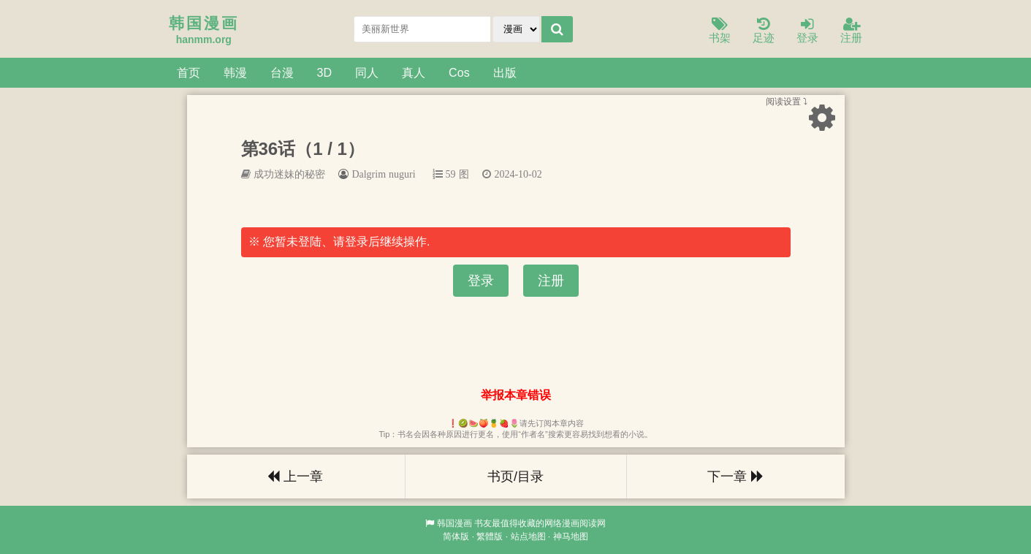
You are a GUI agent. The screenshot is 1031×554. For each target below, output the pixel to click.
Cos (459, 72)
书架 (720, 31)
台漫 (282, 72)
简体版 (456, 536)
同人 (366, 72)
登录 (807, 31)
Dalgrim (368, 174)
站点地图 (528, 536)
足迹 (764, 31)
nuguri (402, 174)
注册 (851, 31)
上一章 (295, 476)
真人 (413, 72)
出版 (505, 72)
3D (324, 72)
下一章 (735, 476)
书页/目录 (515, 476)
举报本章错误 (516, 395)
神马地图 (570, 536)
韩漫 (235, 72)
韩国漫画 (454, 523)
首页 (188, 72)
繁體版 (489, 536)
